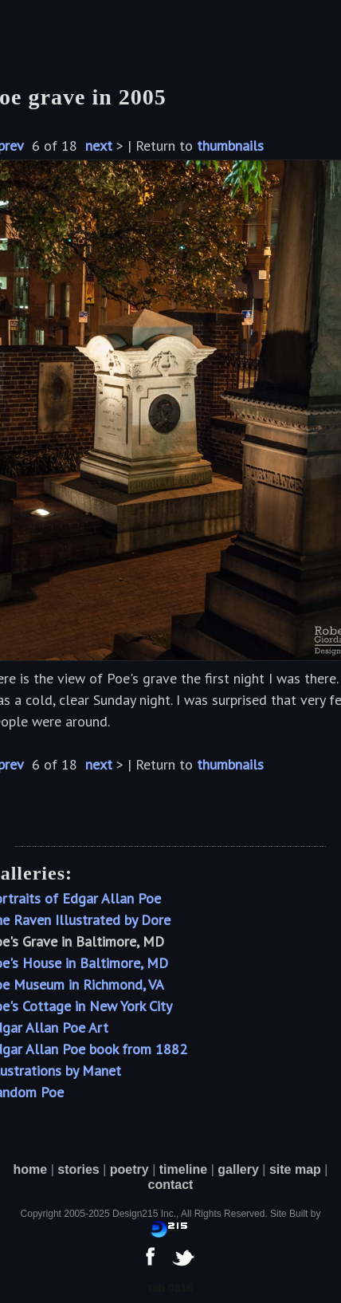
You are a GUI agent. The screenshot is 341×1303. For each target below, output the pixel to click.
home (31, 1169)
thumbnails (230, 145)
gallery (238, 1169)
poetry (129, 1169)
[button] (37, 32)
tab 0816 (170, 1287)
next (98, 145)
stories (78, 1169)
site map (295, 1169)
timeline (183, 1169)
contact (171, 1184)
